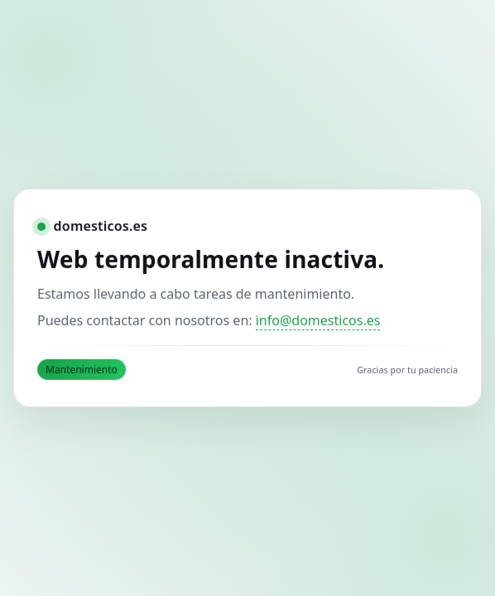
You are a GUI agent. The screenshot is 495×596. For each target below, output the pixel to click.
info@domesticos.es (318, 320)
